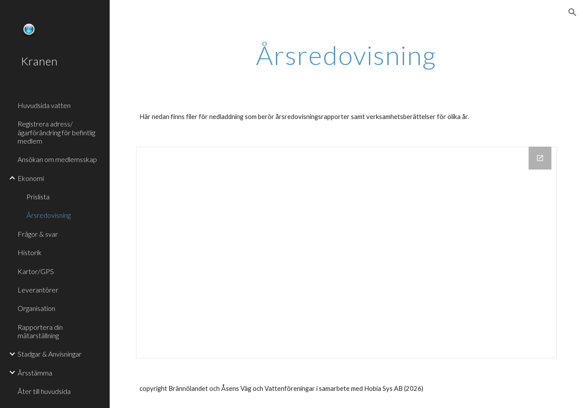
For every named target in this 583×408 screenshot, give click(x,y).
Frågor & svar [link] (38, 234)
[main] (346, 55)
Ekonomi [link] (31, 178)
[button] (572, 12)
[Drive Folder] (346, 252)
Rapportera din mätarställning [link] (40, 331)
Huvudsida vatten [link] (44, 105)
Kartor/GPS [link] (36, 271)
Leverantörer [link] (38, 289)
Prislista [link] (38, 196)
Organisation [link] (36, 308)
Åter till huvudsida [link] (44, 391)
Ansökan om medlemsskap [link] (57, 159)
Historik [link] (30, 252)
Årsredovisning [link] (48, 215)
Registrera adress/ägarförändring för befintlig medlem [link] (56, 132)
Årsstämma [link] (35, 372)
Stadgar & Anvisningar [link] (50, 354)
